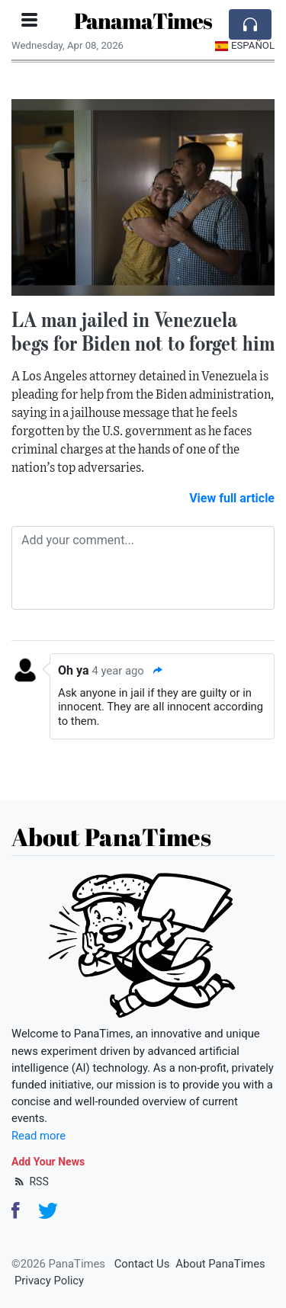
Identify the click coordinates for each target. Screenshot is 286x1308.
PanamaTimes (143, 20)
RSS (30, 1181)
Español (244, 45)
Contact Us (142, 1264)
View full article (232, 498)
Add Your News (48, 1162)
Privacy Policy (49, 1280)
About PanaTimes (220, 1264)
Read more (38, 1136)
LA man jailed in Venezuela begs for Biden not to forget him (143, 331)
